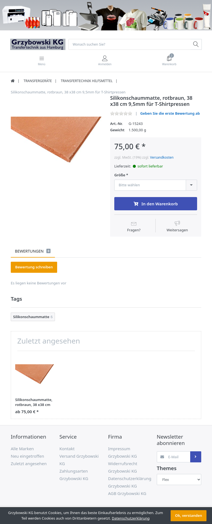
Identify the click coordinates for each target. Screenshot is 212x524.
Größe (119, 175)
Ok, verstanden (188, 515)
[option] (56, 141)
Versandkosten (162, 158)
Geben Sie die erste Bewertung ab (170, 113)
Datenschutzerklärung (131, 518)
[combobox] (155, 185)
